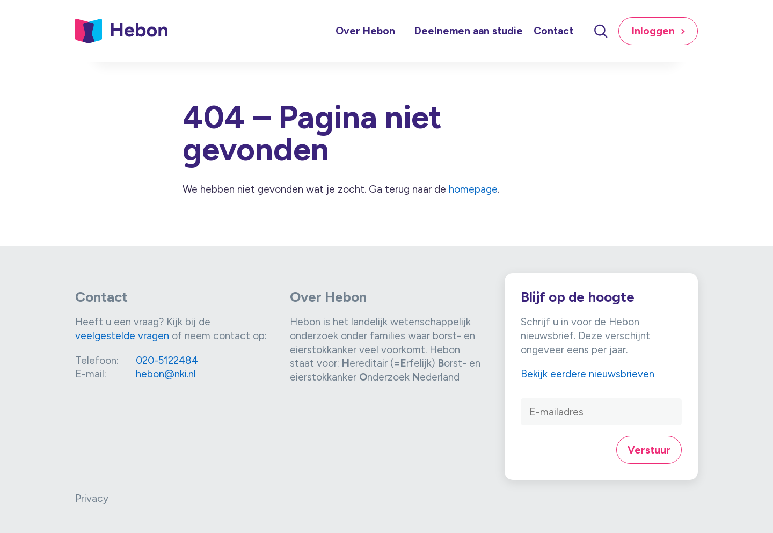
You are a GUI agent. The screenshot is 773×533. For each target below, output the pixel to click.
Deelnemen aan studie (468, 31)
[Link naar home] (121, 31)
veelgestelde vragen (122, 336)
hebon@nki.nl (166, 374)
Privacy (91, 498)
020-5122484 (167, 360)
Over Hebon (365, 31)
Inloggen (653, 31)
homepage (473, 189)
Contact (553, 31)
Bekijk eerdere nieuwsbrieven (587, 374)
